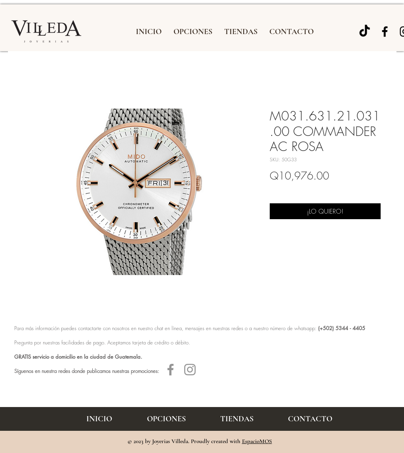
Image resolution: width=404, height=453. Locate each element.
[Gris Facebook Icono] (170, 369)
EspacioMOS (257, 441)
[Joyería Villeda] (385, 31)
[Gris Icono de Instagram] (190, 369)
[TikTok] (365, 31)
